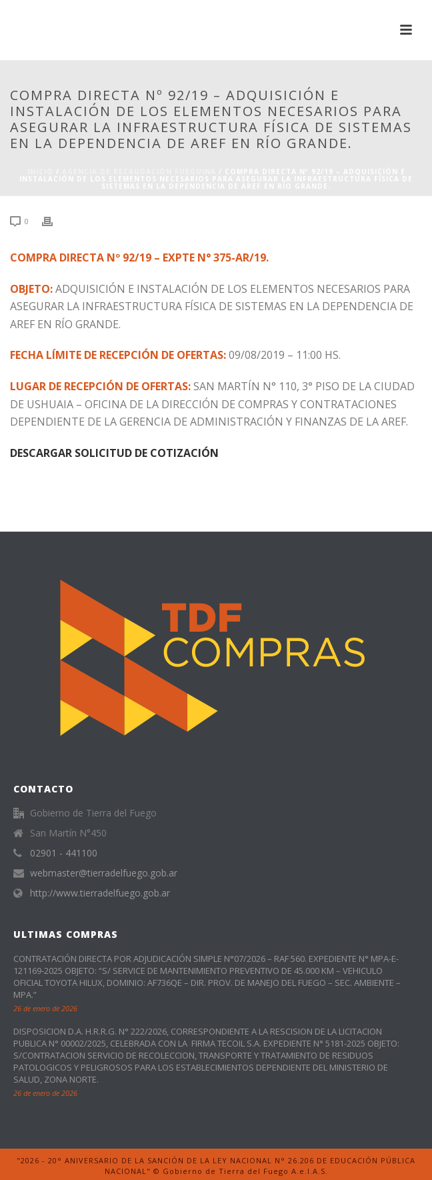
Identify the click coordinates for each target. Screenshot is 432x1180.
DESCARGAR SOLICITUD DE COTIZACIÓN (114, 453)
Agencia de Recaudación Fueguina (139, 171)
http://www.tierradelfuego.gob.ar (100, 893)
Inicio (40, 171)
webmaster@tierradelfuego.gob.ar (103, 873)
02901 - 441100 (63, 853)
